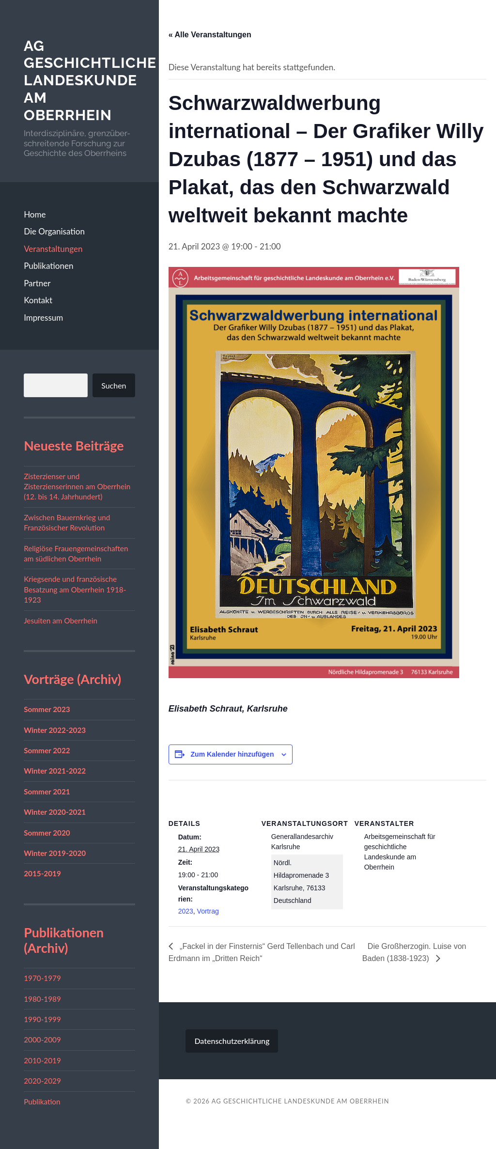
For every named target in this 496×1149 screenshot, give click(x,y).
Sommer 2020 (47, 832)
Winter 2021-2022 (55, 770)
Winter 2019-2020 (55, 853)
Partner (37, 283)
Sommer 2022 (47, 750)
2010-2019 (42, 1060)
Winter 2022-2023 (55, 730)
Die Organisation (54, 231)
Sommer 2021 (47, 791)
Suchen (113, 385)
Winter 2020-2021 (55, 811)
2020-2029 (42, 1080)
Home (35, 214)
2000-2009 (42, 1039)
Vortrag (208, 911)
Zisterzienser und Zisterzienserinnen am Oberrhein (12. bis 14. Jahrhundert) (77, 486)
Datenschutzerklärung (231, 1040)
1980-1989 (42, 998)
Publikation (42, 1101)
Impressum (43, 317)
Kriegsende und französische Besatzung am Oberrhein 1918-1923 (75, 589)
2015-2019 (42, 873)
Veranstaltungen (53, 249)
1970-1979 (42, 978)
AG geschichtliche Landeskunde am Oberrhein (90, 80)
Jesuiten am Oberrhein (60, 620)
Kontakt (38, 300)
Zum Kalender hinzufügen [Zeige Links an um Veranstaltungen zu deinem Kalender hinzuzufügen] (232, 754)
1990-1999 (42, 1019)
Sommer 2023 (47, 709)
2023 (185, 911)
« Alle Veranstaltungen (210, 35)
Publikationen (48, 266)
